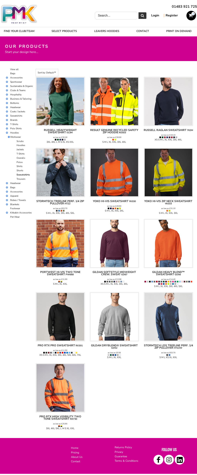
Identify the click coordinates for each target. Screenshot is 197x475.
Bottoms (14, 103)
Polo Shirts (16, 128)
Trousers (21, 178)
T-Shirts (14, 124)
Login (155, 15)
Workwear (15, 136)
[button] (64, 31)
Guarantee (121, 456)
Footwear (15, 208)
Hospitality (16, 94)
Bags (12, 73)
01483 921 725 (184, 6)
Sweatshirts (16, 115)
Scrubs (20, 141)
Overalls (21, 157)
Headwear (15, 107)
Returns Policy (123, 447)
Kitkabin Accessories (21, 212)
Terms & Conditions (126, 461)
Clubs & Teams (18, 90)
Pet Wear (15, 216)
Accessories (16, 77)
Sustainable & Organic (21, 86)
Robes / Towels (18, 200)
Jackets (20, 149)
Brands (14, 120)
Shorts (20, 170)
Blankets (14, 204)
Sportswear (16, 81)
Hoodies (14, 132)
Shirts (20, 166)
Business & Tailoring (20, 98)
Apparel (14, 195)
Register (172, 15)
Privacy (119, 452)
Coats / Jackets (17, 111)
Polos (20, 162)
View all (14, 69)
